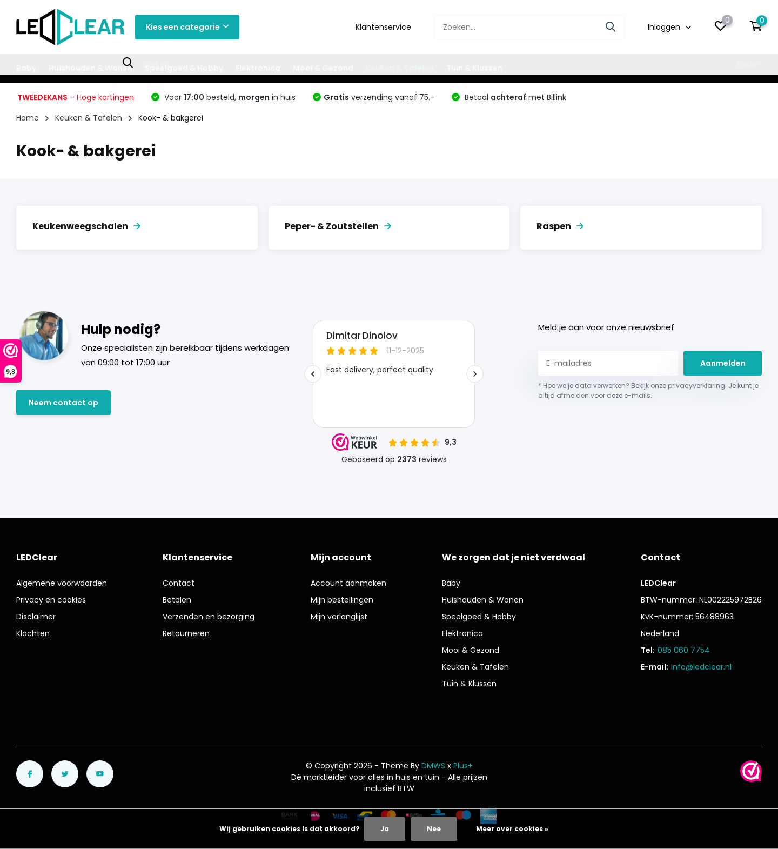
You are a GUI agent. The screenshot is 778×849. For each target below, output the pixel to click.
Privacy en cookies (51, 599)
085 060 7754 (684, 650)
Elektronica (258, 68)
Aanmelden (723, 363)
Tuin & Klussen (474, 68)
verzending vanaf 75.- (379, 97)
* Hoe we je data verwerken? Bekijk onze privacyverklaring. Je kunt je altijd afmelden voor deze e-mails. (648, 390)
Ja (384, 828)
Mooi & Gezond (323, 68)
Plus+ (463, 765)
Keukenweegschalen (86, 226)
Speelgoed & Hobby (184, 68)
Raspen (560, 226)
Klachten (33, 633)
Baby (26, 68)
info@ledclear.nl (701, 666)
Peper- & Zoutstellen (338, 226)
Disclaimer (36, 616)
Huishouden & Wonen (90, 68)
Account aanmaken (348, 583)
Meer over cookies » (512, 828)
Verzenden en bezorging (208, 616)
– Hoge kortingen (75, 97)
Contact (178, 583)
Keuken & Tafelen (400, 68)
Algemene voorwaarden (61, 583)
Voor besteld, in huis (229, 97)
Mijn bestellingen (342, 599)
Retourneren (186, 633)
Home (27, 117)
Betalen (177, 599)
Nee (434, 828)
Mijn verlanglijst (339, 616)
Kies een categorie (187, 27)
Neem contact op (63, 402)
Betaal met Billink (514, 97)
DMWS (433, 765)
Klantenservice (383, 27)
